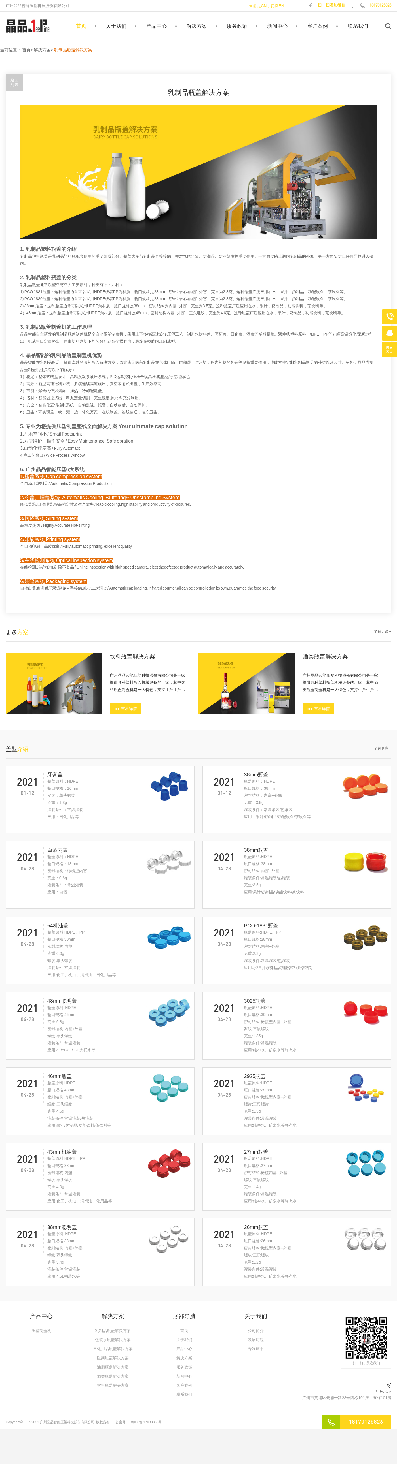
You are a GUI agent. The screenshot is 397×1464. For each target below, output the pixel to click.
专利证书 (256, 1348)
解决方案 (197, 26)
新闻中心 (277, 26)
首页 (81, 26)
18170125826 (375, 5)
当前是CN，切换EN (266, 5)
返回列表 (14, 82)
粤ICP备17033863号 (146, 1422)
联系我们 (358, 26)
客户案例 (317, 26)
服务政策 (237, 26)
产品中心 (156, 26)
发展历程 (256, 1339)
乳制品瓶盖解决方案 (113, 1330)
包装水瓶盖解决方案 (113, 1339)
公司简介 (256, 1330)
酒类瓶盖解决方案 (113, 1376)
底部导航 (184, 1316)
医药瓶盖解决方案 (113, 1358)
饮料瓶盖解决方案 (113, 1385)
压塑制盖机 (41, 1330)
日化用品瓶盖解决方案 (113, 1348)
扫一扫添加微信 (326, 5)
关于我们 (116, 26)
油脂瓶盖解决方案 (113, 1367)
